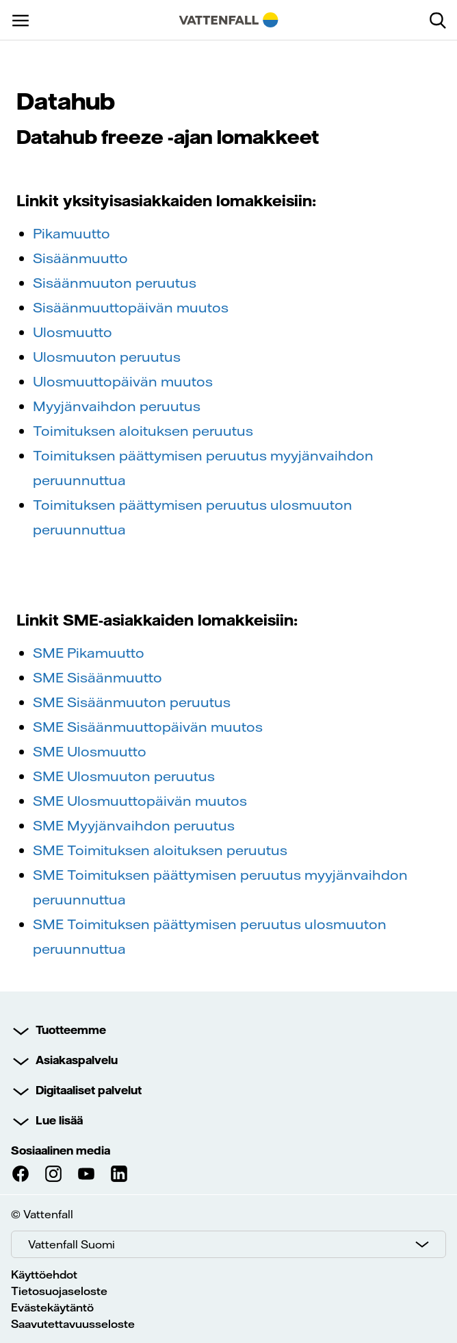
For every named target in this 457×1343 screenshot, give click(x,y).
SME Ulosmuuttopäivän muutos (140, 800)
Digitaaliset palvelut (89, 1090)
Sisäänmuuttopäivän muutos (130, 307)
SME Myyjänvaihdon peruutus (134, 825)
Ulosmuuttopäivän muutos (123, 381)
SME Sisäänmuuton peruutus (132, 702)
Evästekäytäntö (52, 1307)
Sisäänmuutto (80, 258)
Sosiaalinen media (60, 1150)
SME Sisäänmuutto (97, 677)
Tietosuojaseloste (59, 1291)
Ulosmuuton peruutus (107, 356)
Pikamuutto (71, 233)
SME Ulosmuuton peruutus (124, 776)
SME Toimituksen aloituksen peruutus (160, 850)
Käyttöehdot (44, 1274)
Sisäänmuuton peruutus (114, 282)
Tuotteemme (71, 1030)
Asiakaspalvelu (77, 1060)
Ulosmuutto (72, 332)
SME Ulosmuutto (89, 751)
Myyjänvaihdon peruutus (116, 406)
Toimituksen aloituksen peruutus (143, 430)
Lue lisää (59, 1120)
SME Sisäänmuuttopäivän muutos (148, 726)
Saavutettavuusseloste (73, 1324)
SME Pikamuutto (88, 652)
